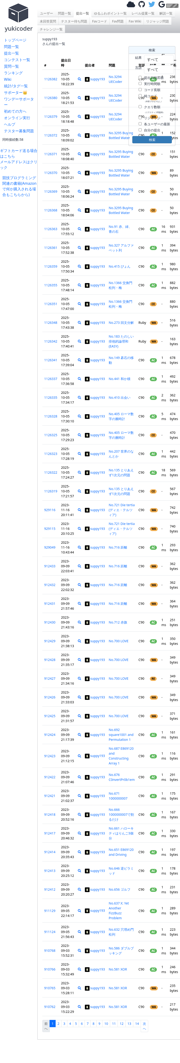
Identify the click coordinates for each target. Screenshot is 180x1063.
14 (137, 1023)
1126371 (50, 154)
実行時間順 (152, 83)
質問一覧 (11, 66)
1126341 (50, 360)
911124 (49, 932)
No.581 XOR (118, 969)
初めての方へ (15, 111)
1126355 (50, 285)
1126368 (50, 210)
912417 (49, 833)
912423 (49, 756)
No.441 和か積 (119, 378)
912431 (49, 603)
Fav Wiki (135, 21)
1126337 (50, 378)
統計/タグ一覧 (16, 86)
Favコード (99, 21)
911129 (49, 910)
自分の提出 (152, 130)
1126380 (50, 98)
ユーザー (46, 13)
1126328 (50, 416)
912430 (49, 622)
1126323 (50, 453)
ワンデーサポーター (19, 101)
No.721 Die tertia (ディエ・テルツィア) (122, 510)
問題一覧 (11, 46)
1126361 (50, 247)
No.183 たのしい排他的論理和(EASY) (121, 341)
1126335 (50, 397)
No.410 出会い (119, 397)
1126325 (50, 435)
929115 (49, 528)
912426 (49, 697)
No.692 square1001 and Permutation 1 (121, 734)
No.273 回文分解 (121, 322)
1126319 (50, 491)
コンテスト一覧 (17, 59)
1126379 (50, 116)
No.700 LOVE (119, 641)
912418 (49, 814)
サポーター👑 (15, 92)
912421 (49, 796)
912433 (49, 566)
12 (121, 1023)
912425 (49, 716)
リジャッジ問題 (157, 21)
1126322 (50, 472)
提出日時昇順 (154, 77)
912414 (49, 852)
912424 (49, 734)
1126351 (50, 304)
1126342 (50, 341)
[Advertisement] (19, 267)
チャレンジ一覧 (51, 29)
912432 (49, 585)
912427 (49, 678)
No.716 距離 (118, 547)
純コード (153, 98)
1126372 (50, 135)
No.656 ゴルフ (119, 889)
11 (114, 1023)
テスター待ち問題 (74, 21)
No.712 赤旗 (118, 622)
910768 (49, 950)
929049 (49, 547)
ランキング (13, 72)
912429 (49, 641)
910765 (49, 988)
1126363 (50, 229)
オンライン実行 (17, 117)
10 (106, 1023)
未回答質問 (48, 21)
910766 (49, 969)
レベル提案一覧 (143, 13)
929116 (49, 510)
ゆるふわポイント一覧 (110, 13)
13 (129, 1023)
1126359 (50, 266)
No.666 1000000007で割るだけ (121, 814)
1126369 (50, 191)
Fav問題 (118, 21)
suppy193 (95, 79)
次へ (144, 1026)
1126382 (50, 79)
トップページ (15, 40)
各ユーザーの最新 (157, 124)
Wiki (7, 79)
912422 (49, 777)
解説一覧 (166, 13)
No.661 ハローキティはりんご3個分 (121, 833)
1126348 (50, 322)
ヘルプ (9, 124)
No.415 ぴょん (119, 266)
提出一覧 (11, 53)
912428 (49, 659)
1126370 (50, 172)
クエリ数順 (154, 109)
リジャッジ (152, 118)
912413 (49, 870)
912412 (49, 889)
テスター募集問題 (19, 130)
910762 (49, 1006)
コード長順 (152, 90)
